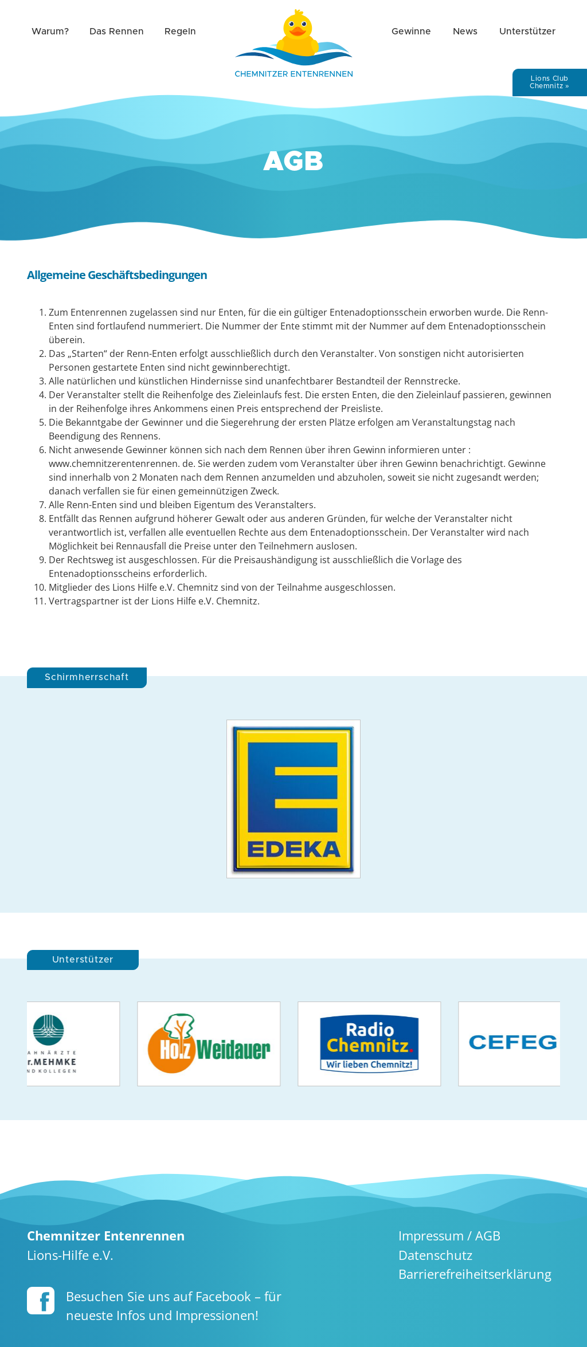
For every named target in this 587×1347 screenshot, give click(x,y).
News (465, 31)
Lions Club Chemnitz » (550, 82)
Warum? (50, 31)
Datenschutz (435, 1255)
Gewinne (411, 31)
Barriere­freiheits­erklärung (474, 1274)
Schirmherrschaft (87, 677)
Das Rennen (116, 31)
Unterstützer (527, 31)
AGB (487, 1235)
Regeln (180, 31)
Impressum (431, 1235)
